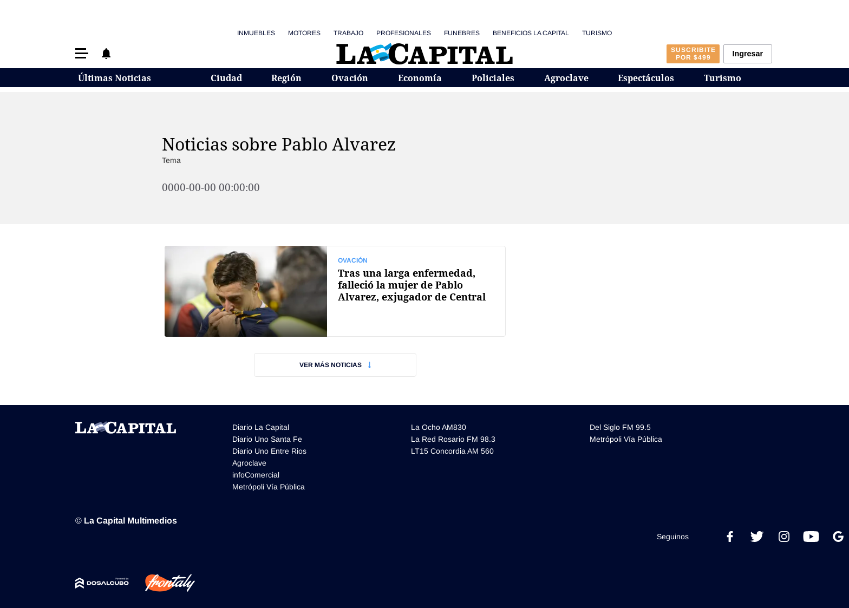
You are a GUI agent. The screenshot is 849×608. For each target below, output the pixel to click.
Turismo (597, 33)
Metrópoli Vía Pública (268, 486)
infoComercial (255, 474)
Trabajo (348, 33)
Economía (420, 78)
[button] (81, 53)
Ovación (349, 78)
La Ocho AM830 (438, 427)
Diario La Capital (260, 427)
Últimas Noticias (114, 78)
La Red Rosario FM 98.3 (453, 439)
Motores (304, 33)
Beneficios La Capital (531, 33)
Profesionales (403, 33)
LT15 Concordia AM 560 (452, 451)
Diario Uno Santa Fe (267, 439)
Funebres (462, 33)
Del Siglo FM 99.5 (620, 427)
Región (286, 78)
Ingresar (747, 53)
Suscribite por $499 (693, 53)
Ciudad (226, 78)
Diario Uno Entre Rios (269, 451)
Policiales (493, 78)
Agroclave (566, 78)
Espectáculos (646, 78)
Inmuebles (256, 33)
